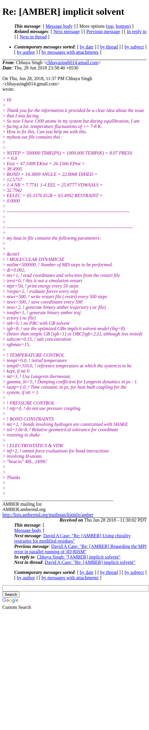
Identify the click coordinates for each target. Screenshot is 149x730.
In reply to (137, 31)
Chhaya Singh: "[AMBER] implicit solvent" (78, 556)
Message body (59, 26)
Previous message (103, 31)
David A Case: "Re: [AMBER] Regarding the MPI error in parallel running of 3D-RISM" (80, 549)
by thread (109, 46)
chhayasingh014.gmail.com (72, 62)
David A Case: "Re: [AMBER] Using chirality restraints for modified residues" (72, 538)
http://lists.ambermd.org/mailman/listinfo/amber (47, 514)
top (110, 26)
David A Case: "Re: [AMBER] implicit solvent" (90, 562)
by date (87, 46)
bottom (122, 26)
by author (26, 52)
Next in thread (33, 36)
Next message (66, 31)
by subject (134, 46)
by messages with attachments (70, 52)
